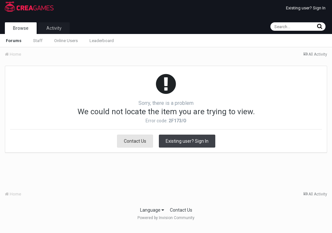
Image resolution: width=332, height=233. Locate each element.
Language (152, 210)
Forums (13, 40)
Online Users (66, 40)
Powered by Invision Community (166, 218)
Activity (54, 28)
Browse (21, 28)
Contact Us (135, 141)
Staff (37, 40)
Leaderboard (101, 40)
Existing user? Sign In (306, 8)
